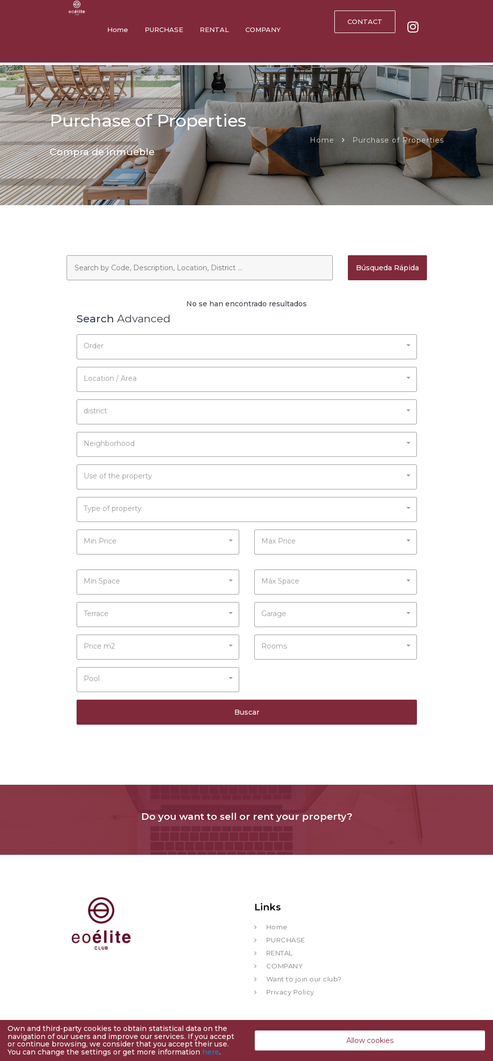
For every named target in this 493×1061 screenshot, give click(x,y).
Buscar (246, 712)
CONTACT (364, 22)
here (210, 1051)
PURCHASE (164, 30)
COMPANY (263, 30)
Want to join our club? (304, 979)
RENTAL (214, 30)
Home (117, 30)
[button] (246, 345)
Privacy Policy (290, 992)
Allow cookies (369, 1040)
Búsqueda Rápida (387, 267)
